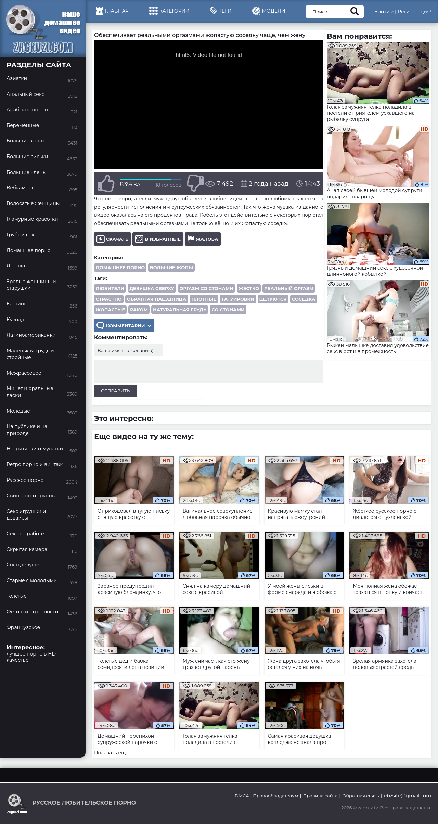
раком (139, 309)
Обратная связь (360, 795)
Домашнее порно (120, 267)
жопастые (110, 309)
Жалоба (203, 239)
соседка (303, 299)
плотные (203, 299)
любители (110, 288)
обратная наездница (156, 299)
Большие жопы (171, 267)
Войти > (384, 12)
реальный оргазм (288, 288)
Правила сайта (320, 795)
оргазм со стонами (206, 288)
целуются (273, 299)
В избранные (158, 239)
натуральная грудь (179, 309)
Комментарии (123, 325)
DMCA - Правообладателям (266, 795)
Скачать (112, 239)
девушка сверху (151, 288)
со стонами (227, 309)
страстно (109, 299)
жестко (249, 288)
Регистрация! (414, 12)
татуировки (237, 299)
